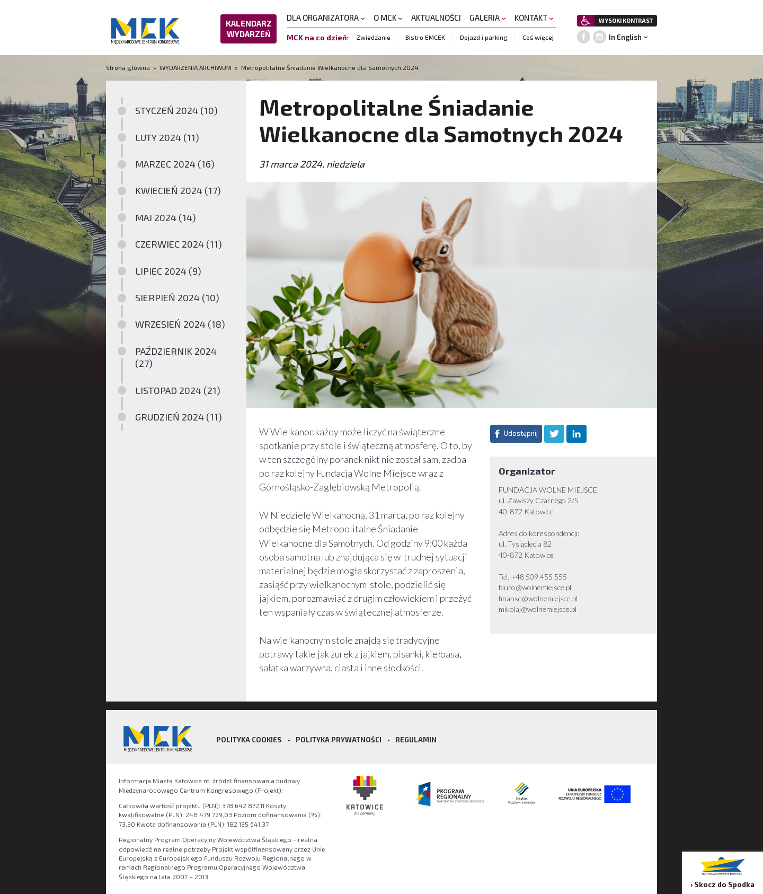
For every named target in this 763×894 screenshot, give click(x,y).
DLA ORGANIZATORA (326, 17)
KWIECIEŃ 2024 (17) (178, 190)
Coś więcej (538, 37)
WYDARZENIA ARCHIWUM (195, 67)
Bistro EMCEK (425, 37)
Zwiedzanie (374, 37)
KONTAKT (534, 17)
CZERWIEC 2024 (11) (178, 244)
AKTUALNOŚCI (436, 17)
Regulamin (416, 739)
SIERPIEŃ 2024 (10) (177, 297)
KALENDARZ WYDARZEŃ (249, 29)
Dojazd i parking (484, 37)
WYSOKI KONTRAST (626, 20)
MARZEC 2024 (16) (175, 164)
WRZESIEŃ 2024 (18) (180, 324)
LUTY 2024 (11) (167, 137)
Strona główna (129, 67)
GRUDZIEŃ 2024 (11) (178, 417)
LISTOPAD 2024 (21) (177, 390)
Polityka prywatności (339, 739)
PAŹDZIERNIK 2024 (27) (176, 357)
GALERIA (487, 17)
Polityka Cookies (249, 739)
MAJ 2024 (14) (165, 217)
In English (625, 37)
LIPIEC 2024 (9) (168, 271)
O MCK (388, 17)
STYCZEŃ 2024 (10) (176, 110)
